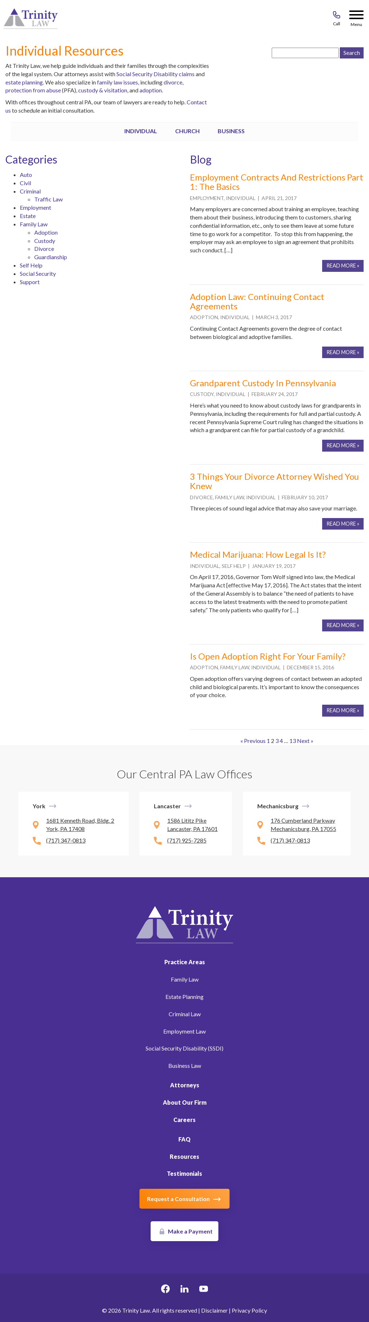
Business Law (184, 1065)
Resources (184, 1156)
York (39, 806)
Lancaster (167, 806)
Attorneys (184, 1085)
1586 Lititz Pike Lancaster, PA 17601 (192, 824)
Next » (305, 740)
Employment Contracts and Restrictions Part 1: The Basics (276, 182)
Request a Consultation (178, 1198)
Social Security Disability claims (156, 73)
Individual (140, 130)
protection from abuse (33, 90)
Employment (35, 207)
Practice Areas (184, 961)
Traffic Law (48, 199)
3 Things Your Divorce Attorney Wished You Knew (274, 481)
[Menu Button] (356, 16)
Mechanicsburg (277, 806)
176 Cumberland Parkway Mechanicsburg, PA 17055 (303, 824)
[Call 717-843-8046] (336, 16)
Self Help (31, 265)
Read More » (342, 265)
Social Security (38, 273)
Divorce (44, 248)
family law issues (117, 82)
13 (292, 740)
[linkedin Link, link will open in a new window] (184, 1290)
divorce (173, 82)
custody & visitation (102, 90)
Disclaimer (214, 1310)
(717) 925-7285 (186, 840)
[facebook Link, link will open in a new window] (165, 1289)
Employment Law (184, 1031)
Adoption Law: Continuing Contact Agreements (257, 301)
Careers (184, 1119)
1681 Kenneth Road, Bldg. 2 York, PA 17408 (80, 824)
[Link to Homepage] (184, 924)
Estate (28, 215)
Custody (44, 240)
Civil (25, 182)
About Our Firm (184, 1102)
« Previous (253, 740)
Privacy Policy (249, 1310)
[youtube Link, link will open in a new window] (203, 1289)
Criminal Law (185, 1013)
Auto (26, 174)
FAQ (184, 1139)
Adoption (46, 232)
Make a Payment (190, 1231)
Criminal (30, 191)
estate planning (24, 82)
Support (30, 281)
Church (187, 130)
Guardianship (50, 256)
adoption (150, 90)
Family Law (34, 224)
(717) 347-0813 (65, 840)
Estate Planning (184, 996)
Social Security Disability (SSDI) (184, 1048)
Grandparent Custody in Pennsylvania (263, 383)
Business (231, 130)
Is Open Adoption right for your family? (268, 656)
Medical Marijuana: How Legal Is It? (258, 554)
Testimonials (184, 1173)
